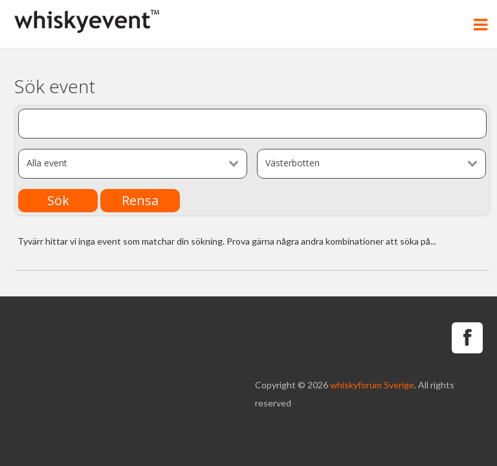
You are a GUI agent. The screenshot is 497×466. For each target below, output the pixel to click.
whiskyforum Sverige (372, 384)
